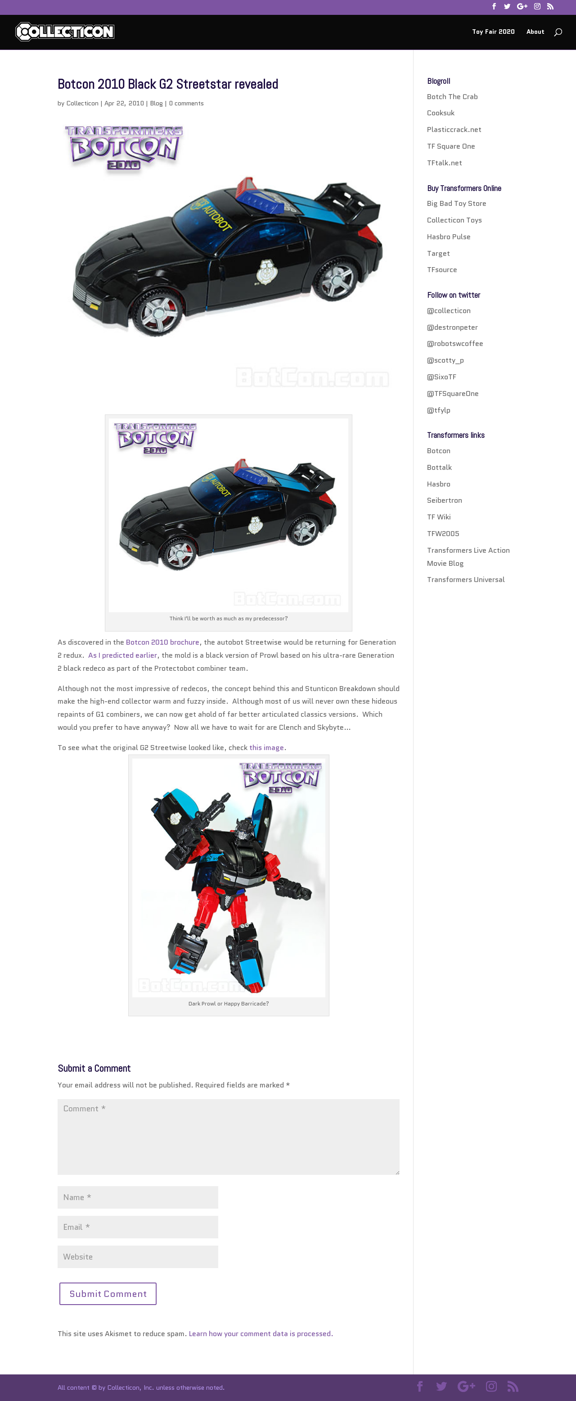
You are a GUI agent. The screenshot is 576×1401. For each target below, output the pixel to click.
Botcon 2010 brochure (162, 642)
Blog (156, 103)
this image (266, 747)
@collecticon (449, 310)
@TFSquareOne (453, 393)
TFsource (442, 269)
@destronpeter (452, 327)
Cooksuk (440, 113)
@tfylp (438, 410)
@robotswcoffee (455, 343)
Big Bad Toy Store (456, 203)
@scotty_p (445, 360)
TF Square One (451, 146)
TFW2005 (443, 533)
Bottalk (439, 467)
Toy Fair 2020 (493, 32)
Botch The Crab (452, 96)
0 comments (186, 103)
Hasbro (438, 484)
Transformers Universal (466, 579)
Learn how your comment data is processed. (261, 1333)
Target (438, 253)
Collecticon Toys (454, 220)
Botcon (438, 451)
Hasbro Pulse (449, 237)
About (535, 32)
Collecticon (82, 103)
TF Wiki (439, 517)
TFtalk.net (444, 163)
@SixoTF (441, 377)
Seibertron (444, 500)
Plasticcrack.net (454, 129)
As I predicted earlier (122, 655)
